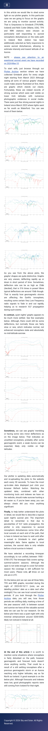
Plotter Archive (11, 71)
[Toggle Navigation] (7, 5)
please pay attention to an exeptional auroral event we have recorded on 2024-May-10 (24, 60)
